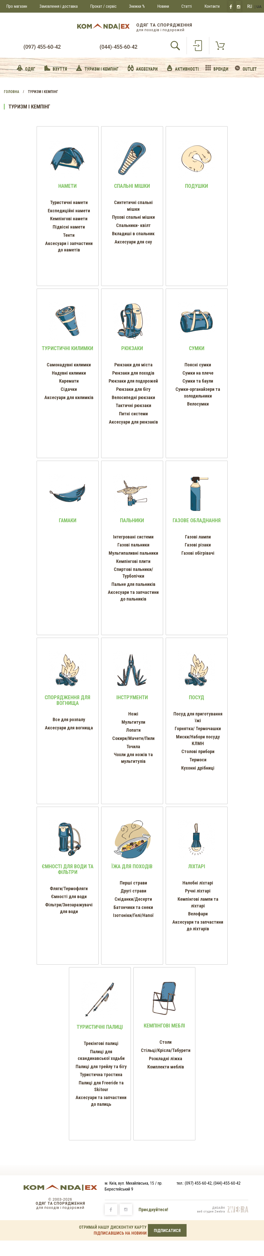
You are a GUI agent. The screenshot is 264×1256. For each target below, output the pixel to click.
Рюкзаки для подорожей (133, 381)
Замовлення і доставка (58, 6)
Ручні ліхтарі (198, 890)
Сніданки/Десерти (133, 899)
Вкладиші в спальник (133, 233)
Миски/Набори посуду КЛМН (198, 740)
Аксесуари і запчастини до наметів (69, 247)
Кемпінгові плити (133, 561)
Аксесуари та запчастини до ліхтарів (197, 925)
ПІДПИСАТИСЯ (167, 1230)
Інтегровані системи (133, 537)
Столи (165, 1042)
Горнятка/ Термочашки (198, 728)
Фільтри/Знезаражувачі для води (69, 908)
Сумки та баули (197, 381)
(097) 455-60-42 (42, 47)
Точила (133, 746)
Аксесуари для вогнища (69, 727)
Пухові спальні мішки (133, 217)
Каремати (69, 381)
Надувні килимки (69, 373)
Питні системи (133, 413)
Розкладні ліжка (165, 1058)
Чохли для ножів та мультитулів (133, 758)
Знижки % (137, 6)
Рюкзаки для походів (133, 373)
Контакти (212, 6)
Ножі (133, 713)
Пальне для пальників (133, 584)
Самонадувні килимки (69, 364)
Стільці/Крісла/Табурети (165, 1050)
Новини (163, 6)
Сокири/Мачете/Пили (133, 738)
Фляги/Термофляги (69, 888)
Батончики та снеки (133, 907)
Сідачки (69, 389)
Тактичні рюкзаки (133, 405)
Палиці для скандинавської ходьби (101, 1055)
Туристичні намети (69, 202)
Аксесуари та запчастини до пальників (133, 595)
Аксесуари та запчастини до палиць (101, 1101)
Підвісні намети (69, 227)
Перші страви (133, 883)
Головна (11, 92)
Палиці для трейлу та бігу (101, 1066)
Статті (186, 6)
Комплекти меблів (165, 1066)
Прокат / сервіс (103, 6)
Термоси (197, 759)
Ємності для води (69, 896)
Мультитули (133, 722)
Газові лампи (198, 537)
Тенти (69, 235)
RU (249, 6)
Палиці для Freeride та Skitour (101, 1086)
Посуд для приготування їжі (197, 717)
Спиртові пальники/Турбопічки (133, 573)
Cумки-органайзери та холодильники (197, 392)
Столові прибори (197, 751)
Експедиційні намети (69, 210)
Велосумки (198, 404)
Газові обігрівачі (197, 553)
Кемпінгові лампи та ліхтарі (198, 902)
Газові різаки (198, 544)
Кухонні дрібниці (197, 768)
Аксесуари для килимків (68, 397)
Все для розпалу (69, 719)
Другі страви (133, 890)
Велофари (198, 913)
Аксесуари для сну (133, 242)
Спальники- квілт (133, 225)
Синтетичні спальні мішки (133, 206)
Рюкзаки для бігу (133, 389)
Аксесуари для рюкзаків (133, 422)
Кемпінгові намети (68, 218)
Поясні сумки (198, 364)
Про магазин (16, 6)
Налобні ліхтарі (197, 883)
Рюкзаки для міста (133, 364)
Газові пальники (133, 544)
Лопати (133, 730)
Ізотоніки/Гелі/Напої (133, 915)
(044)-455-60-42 (118, 47)
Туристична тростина (101, 1074)
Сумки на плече (197, 373)
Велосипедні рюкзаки (133, 397)
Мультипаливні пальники (133, 553)
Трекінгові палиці (101, 1043)
